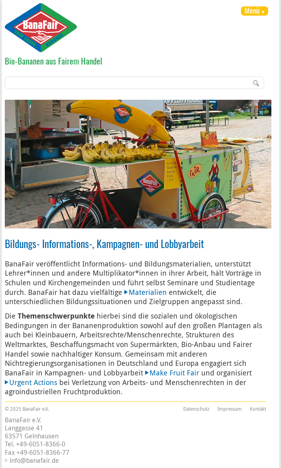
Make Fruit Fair (174, 372)
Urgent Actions (33, 382)
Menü (252, 10)
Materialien (148, 292)
